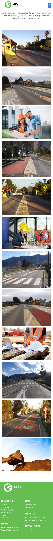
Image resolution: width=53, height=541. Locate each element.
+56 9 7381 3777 (29, 517)
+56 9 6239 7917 (40, 517)
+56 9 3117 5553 (29, 530)
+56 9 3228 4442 (30, 520)
